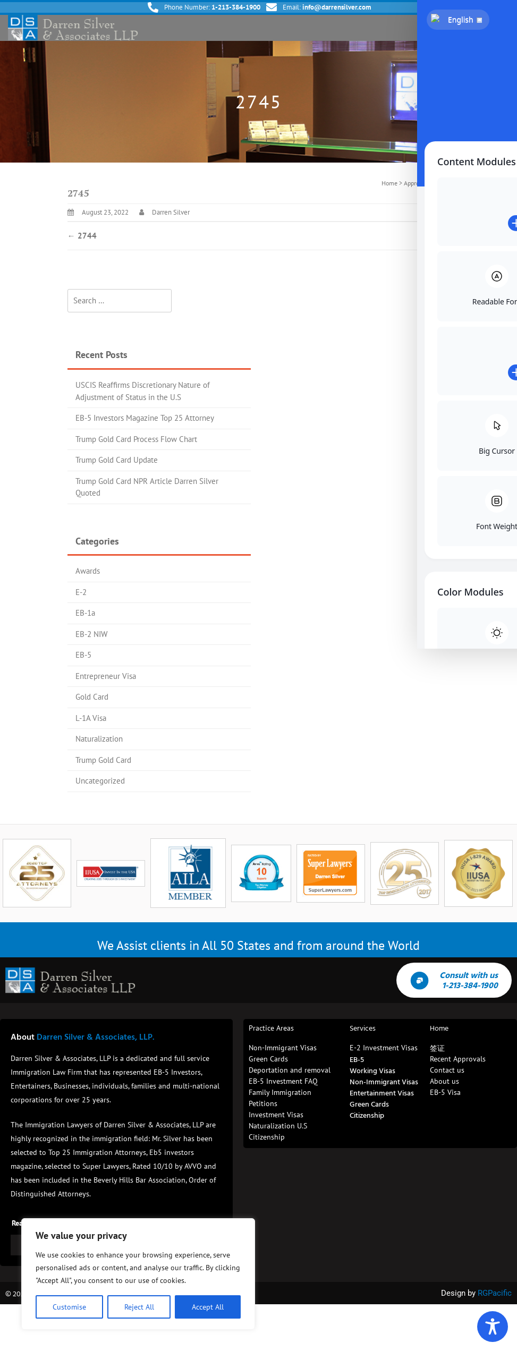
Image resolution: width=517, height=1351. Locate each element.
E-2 (81, 592)
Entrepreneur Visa (105, 676)
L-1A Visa (90, 718)
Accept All (208, 1307)
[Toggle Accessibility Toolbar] (492, 1326)
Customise (69, 1307)
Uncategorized (100, 781)
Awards (87, 571)
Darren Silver (171, 212)
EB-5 (83, 655)
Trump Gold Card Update (116, 460)
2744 (82, 236)
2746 (435, 236)
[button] (500, 28)
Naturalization (99, 739)
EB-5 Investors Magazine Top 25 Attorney (144, 418)
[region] (138, 1274)
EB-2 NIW (91, 634)
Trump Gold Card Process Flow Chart (136, 439)
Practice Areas (271, 1028)
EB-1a (85, 613)
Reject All (139, 1307)
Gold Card (91, 697)
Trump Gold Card (103, 760)
